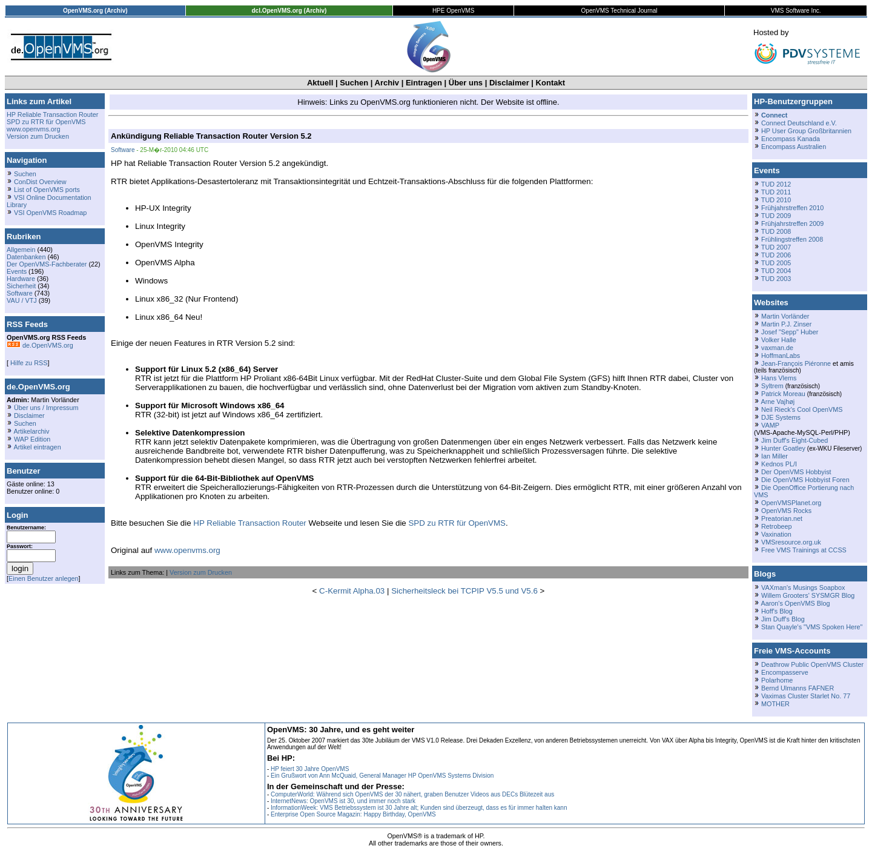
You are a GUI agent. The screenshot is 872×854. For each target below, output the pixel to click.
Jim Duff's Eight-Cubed (794, 440)
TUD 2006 (776, 255)
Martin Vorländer (785, 316)
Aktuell (320, 82)
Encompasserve (784, 672)
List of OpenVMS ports (47, 189)
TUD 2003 (776, 278)
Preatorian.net (781, 518)
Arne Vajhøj (777, 401)
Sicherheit (21, 286)
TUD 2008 (776, 231)
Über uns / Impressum (46, 407)
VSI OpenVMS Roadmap (50, 212)
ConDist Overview (40, 181)
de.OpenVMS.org (40, 345)
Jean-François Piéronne (796, 363)
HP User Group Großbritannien (806, 130)
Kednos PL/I (779, 464)
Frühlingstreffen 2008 (792, 239)
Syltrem (772, 385)
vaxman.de (777, 347)
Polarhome (777, 680)
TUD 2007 (776, 247)
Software (20, 293)
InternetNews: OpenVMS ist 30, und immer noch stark (343, 801)
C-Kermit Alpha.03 (352, 590)
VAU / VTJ (22, 300)
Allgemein (21, 249)
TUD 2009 (776, 215)
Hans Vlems (778, 378)
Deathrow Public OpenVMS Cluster (812, 664)
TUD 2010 (776, 200)
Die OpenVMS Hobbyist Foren (805, 479)
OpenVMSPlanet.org (791, 502)
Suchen (354, 82)
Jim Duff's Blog (783, 619)
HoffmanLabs (780, 355)
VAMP (770, 425)
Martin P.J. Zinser (786, 324)
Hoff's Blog (777, 611)
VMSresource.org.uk (791, 542)
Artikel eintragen (37, 447)
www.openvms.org (33, 129)
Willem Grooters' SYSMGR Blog (807, 595)
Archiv (387, 82)
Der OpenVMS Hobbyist (796, 471)
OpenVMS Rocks (786, 510)
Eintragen (424, 82)
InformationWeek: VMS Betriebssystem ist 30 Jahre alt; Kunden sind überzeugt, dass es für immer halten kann (419, 807)
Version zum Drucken (38, 136)
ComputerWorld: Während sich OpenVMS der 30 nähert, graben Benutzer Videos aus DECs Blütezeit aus (412, 794)
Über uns (466, 82)
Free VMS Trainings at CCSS (804, 550)
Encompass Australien (793, 146)
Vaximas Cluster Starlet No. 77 (805, 696)
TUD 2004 (776, 270)
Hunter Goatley (783, 448)
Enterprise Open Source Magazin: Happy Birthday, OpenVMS (353, 814)
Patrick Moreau (783, 393)
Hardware (21, 278)
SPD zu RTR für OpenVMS (46, 121)
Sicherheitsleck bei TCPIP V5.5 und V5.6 (464, 590)
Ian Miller (774, 456)
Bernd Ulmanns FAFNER (797, 688)
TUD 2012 (776, 184)
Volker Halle (778, 339)
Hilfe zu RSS (27, 362)
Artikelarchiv (31, 431)
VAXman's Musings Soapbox (803, 587)
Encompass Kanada (790, 138)
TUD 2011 (776, 192)
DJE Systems (781, 417)
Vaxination (776, 534)
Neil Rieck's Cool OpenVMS (801, 409)
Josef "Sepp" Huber (789, 332)
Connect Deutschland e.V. (799, 123)
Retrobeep (776, 526)
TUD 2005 (776, 262)
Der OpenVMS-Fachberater (47, 264)
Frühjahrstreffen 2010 (792, 207)
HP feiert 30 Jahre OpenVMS (310, 769)
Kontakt (550, 82)
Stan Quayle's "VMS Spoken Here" (811, 627)
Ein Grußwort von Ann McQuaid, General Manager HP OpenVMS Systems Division (382, 775)
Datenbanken (26, 256)
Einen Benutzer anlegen (43, 578)
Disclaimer (509, 82)
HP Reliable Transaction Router (52, 114)
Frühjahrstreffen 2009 (792, 223)
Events (17, 271)
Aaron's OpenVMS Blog (795, 603)
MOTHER (775, 703)
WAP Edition (32, 439)
